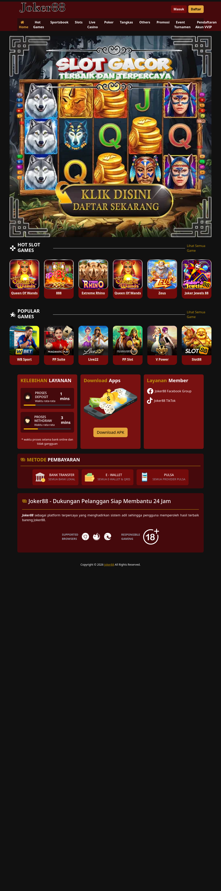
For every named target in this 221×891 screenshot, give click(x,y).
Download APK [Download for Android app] (110, 432)
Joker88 (109, 564)
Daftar (196, 9)
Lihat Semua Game (196, 248)
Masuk (179, 9)
